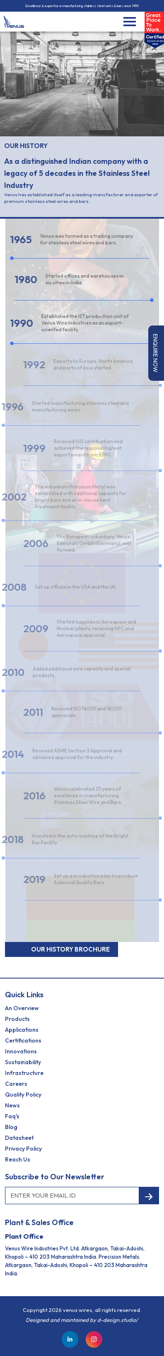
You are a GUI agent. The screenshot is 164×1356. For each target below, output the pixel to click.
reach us (17, 1159)
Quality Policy (23, 1094)
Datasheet (19, 1138)
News (12, 1105)
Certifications (23, 1040)
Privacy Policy (23, 1148)
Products (17, 1019)
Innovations (21, 1051)
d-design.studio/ (117, 1320)
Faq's (12, 1116)
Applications (22, 1029)
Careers (16, 1083)
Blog (11, 1127)
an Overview (22, 1008)
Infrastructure (24, 1073)
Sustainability (23, 1062)
